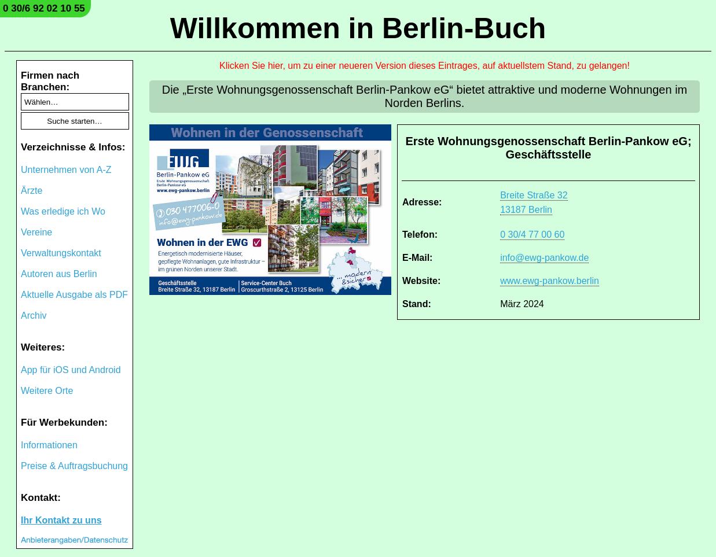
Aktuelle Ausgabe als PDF (74, 295)
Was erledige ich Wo (63, 211)
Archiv (33, 315)
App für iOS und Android (71, 370)
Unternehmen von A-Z (66, 170)
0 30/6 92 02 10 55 (44, 8)
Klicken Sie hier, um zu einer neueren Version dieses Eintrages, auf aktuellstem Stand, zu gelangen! (424, 66)
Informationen (49, 445)
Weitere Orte (47, 391)
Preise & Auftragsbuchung (74, 466)
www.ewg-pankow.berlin (549, 281)
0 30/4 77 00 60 (532, 234)
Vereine (36, 232)
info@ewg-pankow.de (544, 258)
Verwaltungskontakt (61, 253)
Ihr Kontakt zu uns (61, 520)
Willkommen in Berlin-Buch (358, 28)
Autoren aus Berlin (59, 274)
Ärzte (31, 190)
